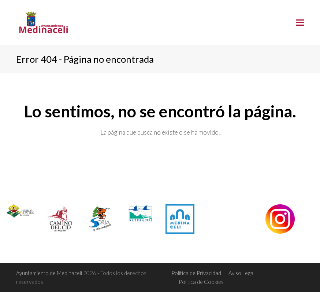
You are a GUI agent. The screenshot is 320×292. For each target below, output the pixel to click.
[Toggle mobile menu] (300, 22)
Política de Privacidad (196, 273)
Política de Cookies (201, 281)
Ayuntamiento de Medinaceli (49, 273)
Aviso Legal (241, 273)
